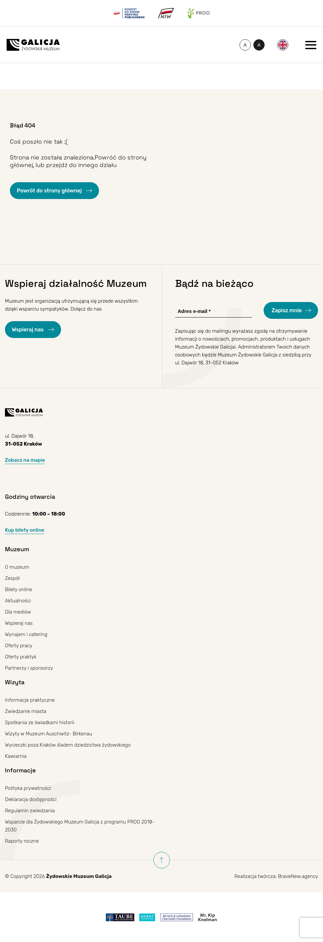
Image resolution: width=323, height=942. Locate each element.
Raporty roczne (22, 841)
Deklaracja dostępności (30, 799)
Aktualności (18, 601)
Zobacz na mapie (25, 460)
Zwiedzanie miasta (25, 711)
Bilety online (18, 589)
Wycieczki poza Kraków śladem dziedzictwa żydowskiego (68, 745)
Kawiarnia (15, 756)
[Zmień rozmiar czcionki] (245, 44)
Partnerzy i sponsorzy (29, 668)
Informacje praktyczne (30, 700)
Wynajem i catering (26, 634)
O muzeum (17, 567)
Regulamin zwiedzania (30, 811)
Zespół (12, 578)
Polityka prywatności (28, 788)
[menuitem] (282, 44)
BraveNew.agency (298, 876)
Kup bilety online (24, 530)
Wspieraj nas (28, 329)
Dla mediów (18, 612)
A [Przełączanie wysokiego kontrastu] (261, 46)
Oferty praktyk (20, 657)
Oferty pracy (18, 646)
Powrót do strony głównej (50, 190)
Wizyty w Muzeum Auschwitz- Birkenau (48, 734)
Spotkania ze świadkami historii (39, 722)
